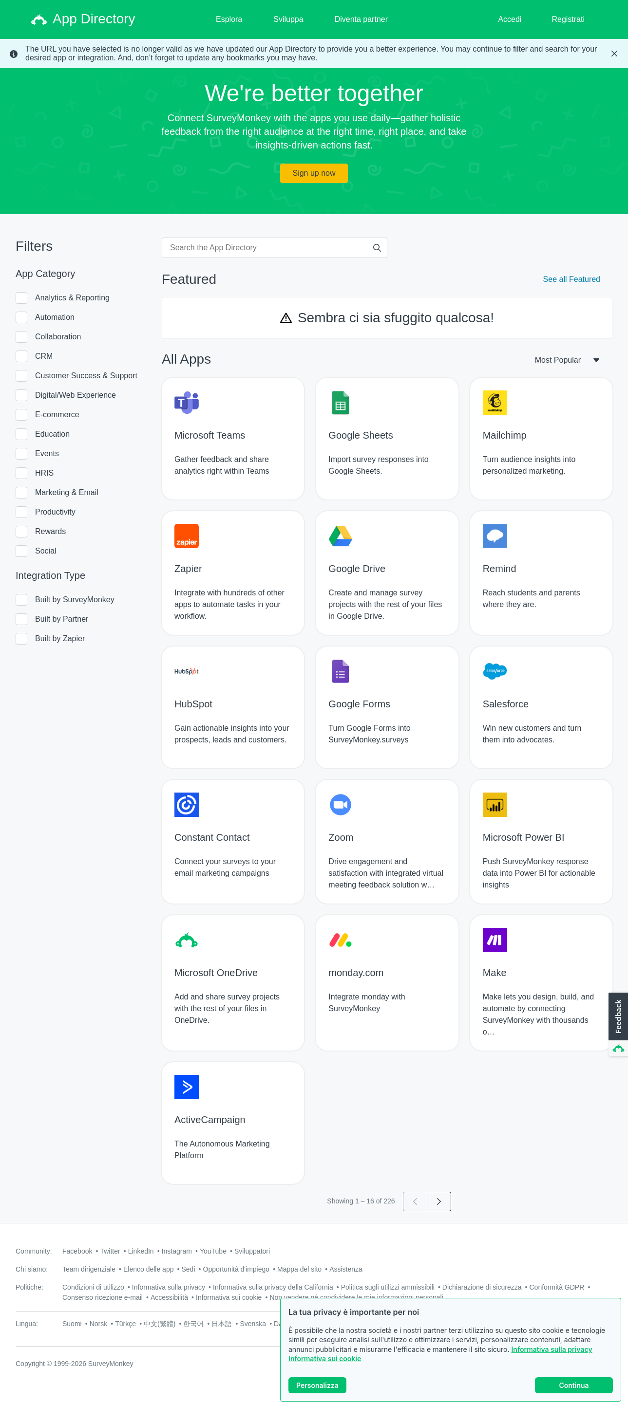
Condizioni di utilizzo (93, 1287)
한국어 (193, 1324)
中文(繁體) (159, 1324)
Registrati (568, 19)
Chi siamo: (32, 1269)
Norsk (99, 1324)
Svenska (253, 1324)
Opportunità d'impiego (236, 1269)
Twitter (110, 1251)
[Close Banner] (614, 53)
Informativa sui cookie (324, 1358)
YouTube (213, 1251)
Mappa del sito (299, 1269)
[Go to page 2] (439, 1201)
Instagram (177, 1251)
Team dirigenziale (88, 1269)
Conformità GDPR (557, 1287)
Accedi (509, 19)
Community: (34, 1251)
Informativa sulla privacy (551, 1349)
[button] (617, 1024)
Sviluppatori (252, 1251)
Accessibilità (169, 1297)
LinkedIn (141, 1251)
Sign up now (313, 173)
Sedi (188, 1269)
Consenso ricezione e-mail (102, 1297)
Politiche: (29, 1287)
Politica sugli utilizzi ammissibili (388, 1287)
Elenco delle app (148, 1269)
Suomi (72, 1324)
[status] (314, 53)
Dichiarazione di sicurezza (482, 1287)
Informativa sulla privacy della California (273, 1287)
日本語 (221, 1324)
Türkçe (125, 1324)
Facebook (77, 1251)
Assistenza (345, 1269)
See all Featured (571, 279)
